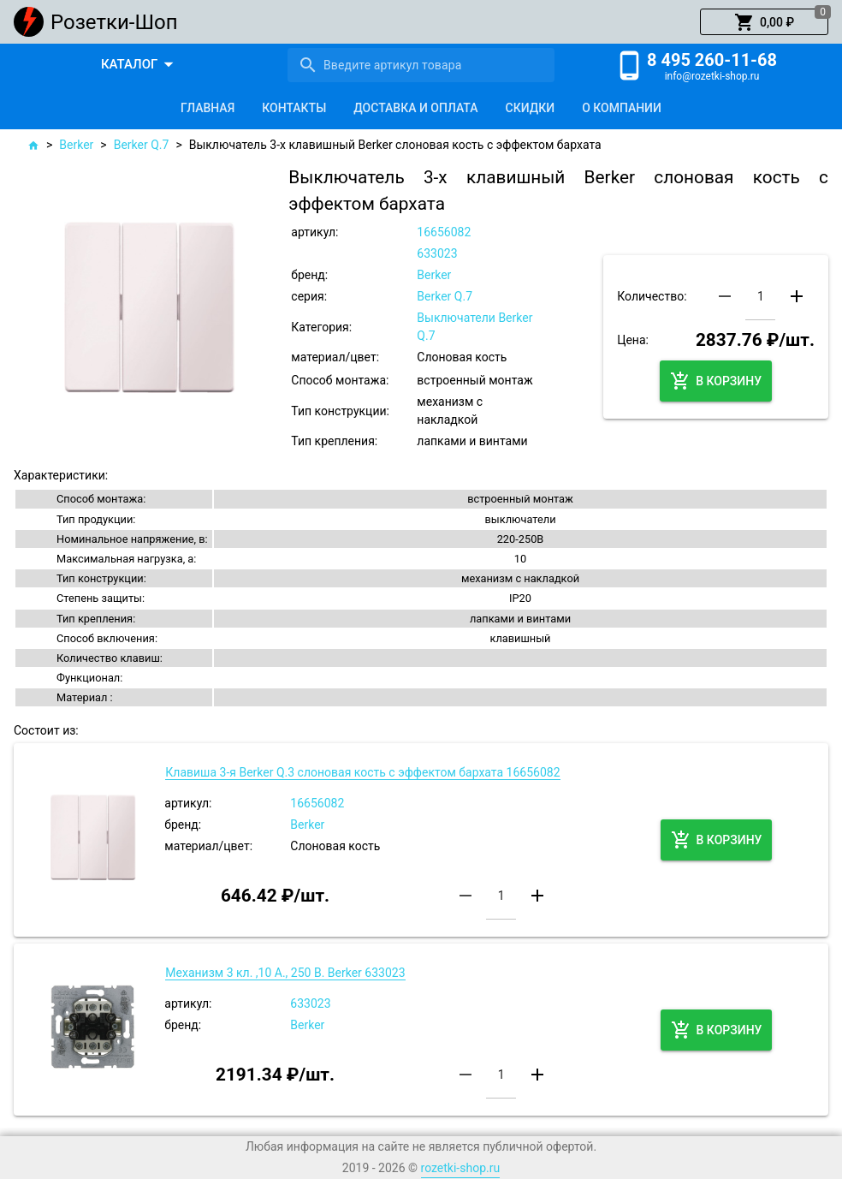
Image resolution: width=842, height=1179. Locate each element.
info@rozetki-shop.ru (712, 76)
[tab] (207, 107)
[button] (764, 22)
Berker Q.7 (141, 145)
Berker (76, 145)
